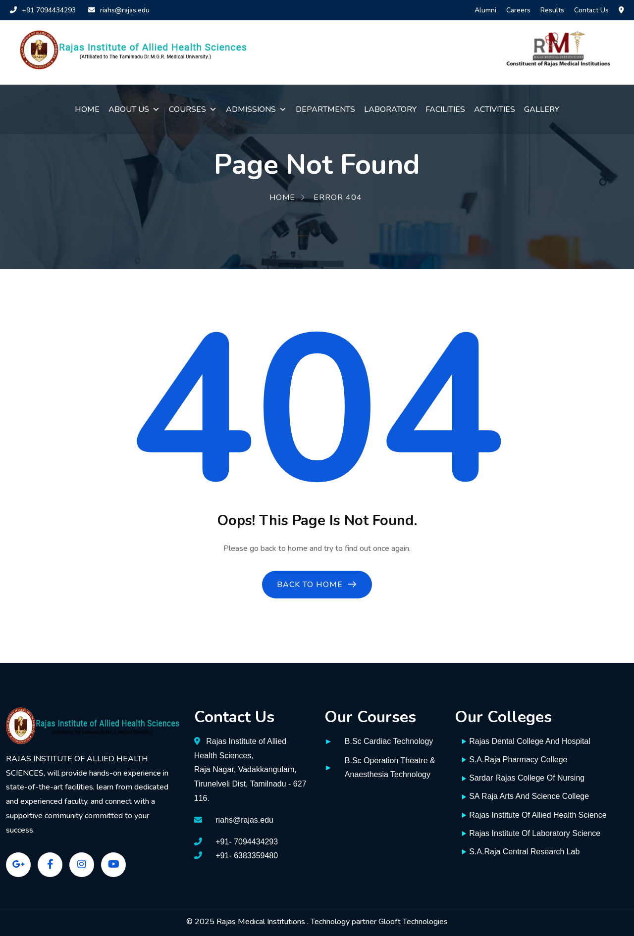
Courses (193, 109)
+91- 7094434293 (246, 841)
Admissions (256, 109)
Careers (518, 10)
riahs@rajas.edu (119, 10)
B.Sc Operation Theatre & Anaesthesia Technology (390, 767)
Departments (325, 109)
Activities (494, 109)
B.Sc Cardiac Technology (389, 741)
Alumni (485, 10)
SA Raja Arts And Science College (525, 796)
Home (87, 109)
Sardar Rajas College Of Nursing (523, 778)
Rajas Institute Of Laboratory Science (531, 833)
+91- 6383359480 (246, 855)
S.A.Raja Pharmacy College (514, 759)
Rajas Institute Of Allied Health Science (534, 815)
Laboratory (390, 109)
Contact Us (591, 10)
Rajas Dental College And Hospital (526, 741)
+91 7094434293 (43, 10)
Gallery (541, 109)
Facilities (445, 109)
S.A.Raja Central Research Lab (521, 851)
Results (552, 10)
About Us (134, 109)
